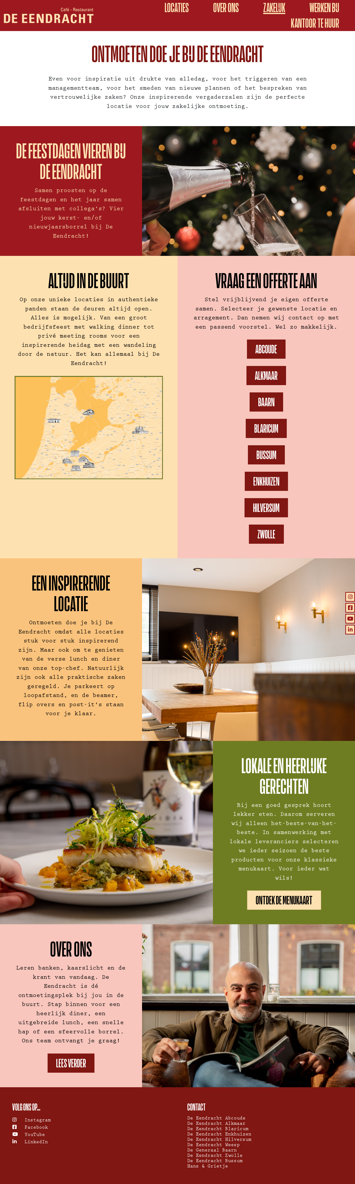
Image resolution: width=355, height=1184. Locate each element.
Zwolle (266, 534)
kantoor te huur (315, 23)
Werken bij (324, 7)
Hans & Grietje (207, 1166)
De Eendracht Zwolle (215, 1156)
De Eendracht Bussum (215, 1161)
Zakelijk (274, 7)
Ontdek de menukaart (284, 900)
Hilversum (266, 508)
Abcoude (266, 349)
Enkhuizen (266, 481)
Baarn (266, 402)
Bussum (266, 455)
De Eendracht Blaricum (217, 1129)
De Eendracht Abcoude (216, 1118)
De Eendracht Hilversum (219, 1140)
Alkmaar (266, 375)
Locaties (177, 7)
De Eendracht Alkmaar (216, 1124)
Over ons (226, 7)
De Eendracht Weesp (213, 1145)
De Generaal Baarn (212, 1150)
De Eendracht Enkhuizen (219, 1134)
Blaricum (266, 428)
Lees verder (71, 1063)
